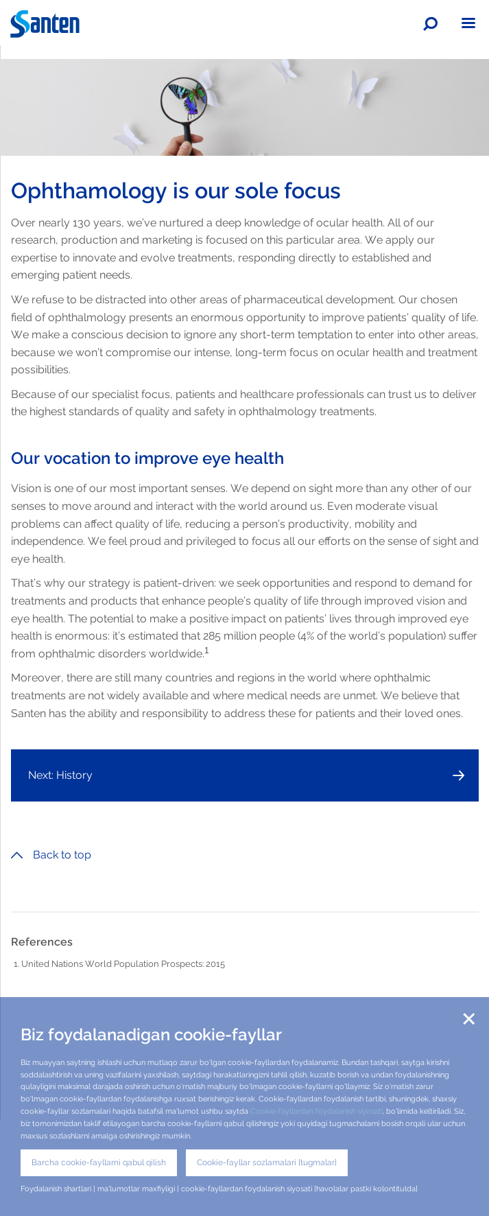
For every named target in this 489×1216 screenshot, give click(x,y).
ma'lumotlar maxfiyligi (136, 1188)
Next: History (60, 775)
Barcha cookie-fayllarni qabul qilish (99, 1162)
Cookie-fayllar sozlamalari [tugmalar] (267, 1162)
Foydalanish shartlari (56, 1188)
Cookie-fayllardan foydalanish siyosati (316, 1111)
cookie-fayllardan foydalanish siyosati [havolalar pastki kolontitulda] (299, 1188)
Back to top (51, 854)
